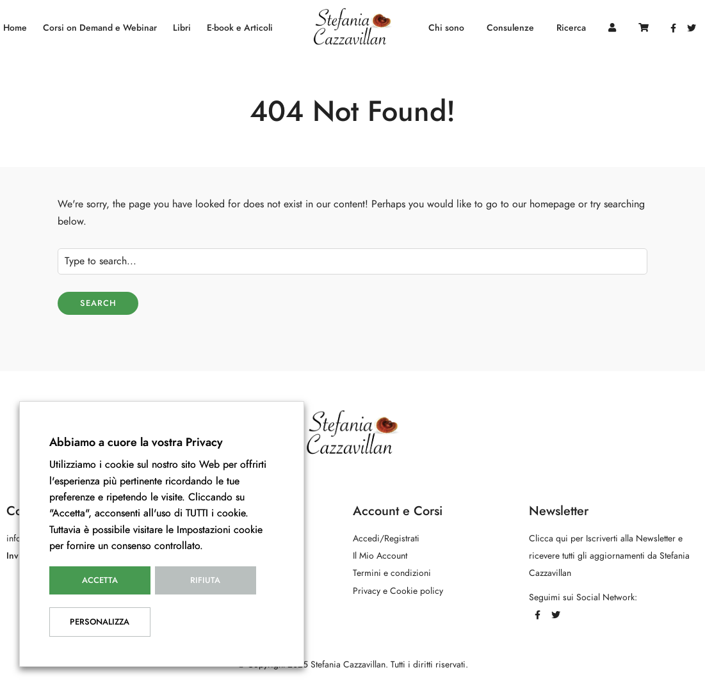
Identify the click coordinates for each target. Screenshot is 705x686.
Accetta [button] (100, 580)
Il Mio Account (380, 556)
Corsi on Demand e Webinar (100, 28)
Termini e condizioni (392, 573)
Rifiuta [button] (205, 580)
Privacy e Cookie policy (398, 591)
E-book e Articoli (240, 28)
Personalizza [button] (99, 622)
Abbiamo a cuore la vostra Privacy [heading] (136, 442)
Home (15, 28)
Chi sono (446, 28)
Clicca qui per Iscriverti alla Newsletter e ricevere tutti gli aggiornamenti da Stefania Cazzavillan (609, 555)
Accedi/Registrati (386, 538)
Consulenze (510, 28)
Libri (182, 28)
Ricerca (571, 28)
